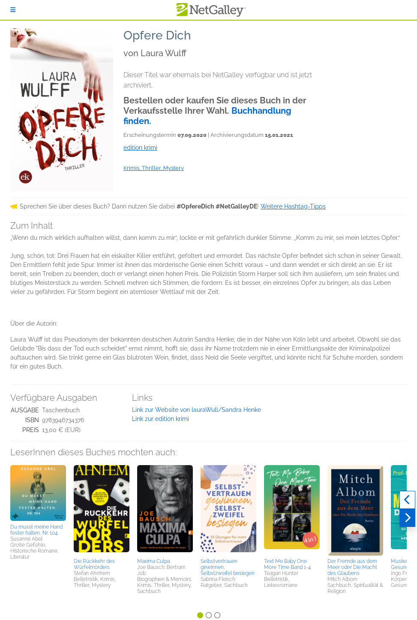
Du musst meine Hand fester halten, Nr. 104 (36, 530)
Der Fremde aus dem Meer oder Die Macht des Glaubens (352, 567)
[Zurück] (407, 500)
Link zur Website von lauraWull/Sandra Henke (196, 409)
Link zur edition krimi (160, 418)
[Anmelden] (13, 10)
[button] (38, 493)
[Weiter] (407, 518)
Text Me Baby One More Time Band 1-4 (287, 564)
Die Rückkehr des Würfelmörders (94, 564)
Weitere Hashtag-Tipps (293, 206)
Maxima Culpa (153, 561)
